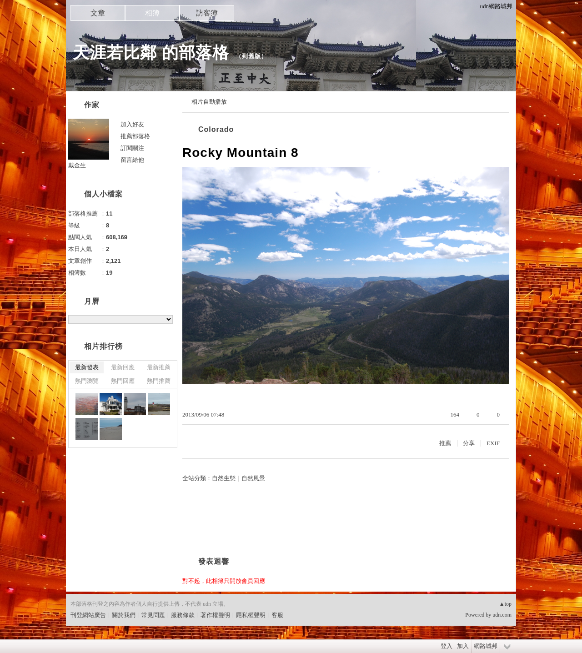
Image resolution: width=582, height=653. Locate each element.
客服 (277, 615)
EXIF (493, 443)
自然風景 (253, 478)
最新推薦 (159, 367)
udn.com (502, 615)
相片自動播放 (209, 101)
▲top (505, 604)
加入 (463, 646)
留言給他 (132, 159)
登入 (446, 646)
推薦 (445, 443)
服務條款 (183, 615)
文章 (97, 13)
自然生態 (224, 478)
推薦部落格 (135, 136)
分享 (469, 443)
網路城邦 (485, 646)
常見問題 (153, 615)
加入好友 (132, 124)
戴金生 (77, 165)
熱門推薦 (159, 380)
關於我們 (123, 615)
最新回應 (123, 367)
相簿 (152, 13)
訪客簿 (207, 13)
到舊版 (251, 56)
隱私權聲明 (251, 615)
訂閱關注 (132, 148)
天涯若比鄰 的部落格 (151, 52)
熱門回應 (123, 380)
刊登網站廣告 (88, 615)
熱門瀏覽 (87, 380)
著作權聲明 (215, 615)
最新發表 (87, 367)
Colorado (216, 129)
